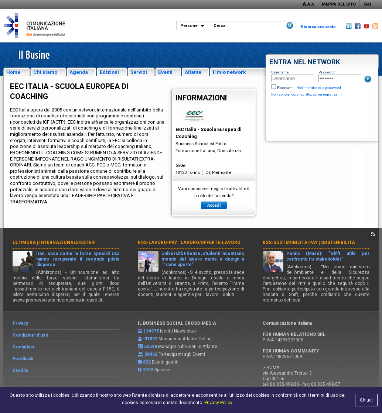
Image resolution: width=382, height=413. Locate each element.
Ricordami (285, 88)
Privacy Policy (218, 402)
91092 (150, 338)
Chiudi (366, 400)
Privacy (20, 323)
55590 (150, 346)
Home (13, 72)
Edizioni (109, 72)
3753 (148, 369)
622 (147, 362)
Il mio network (229, 72)
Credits (20, 370)
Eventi (165, 72)
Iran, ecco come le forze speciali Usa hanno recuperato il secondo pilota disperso (77, 259)
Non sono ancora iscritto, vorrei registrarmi (306, 94)
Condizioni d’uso (30, 335)
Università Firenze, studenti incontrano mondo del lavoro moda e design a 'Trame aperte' (203, 259)
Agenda (78, 72)
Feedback (23, 358)
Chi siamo (45, 72)
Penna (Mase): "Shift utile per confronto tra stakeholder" (327, 256)
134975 (151, 331)
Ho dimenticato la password (318, 88)
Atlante (193, 72)
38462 (150, 354)
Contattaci (23, 347)
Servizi (138, 72)
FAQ (367, 4)
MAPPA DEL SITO (339, 4)
